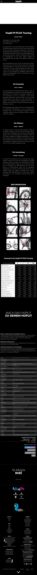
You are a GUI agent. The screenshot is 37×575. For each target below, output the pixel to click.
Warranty (9, 529)
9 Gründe (9, 532)
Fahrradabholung (9, 543)
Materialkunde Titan (27, 521)
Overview (9, 518)
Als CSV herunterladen (8, 263)
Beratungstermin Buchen (9, 551)
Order (9, 527)
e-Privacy (27, 569)
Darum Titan (28, 524)
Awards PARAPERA (27, 532)
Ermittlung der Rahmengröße (9, 540)
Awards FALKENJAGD (27, 530)
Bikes (9, 526)
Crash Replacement (9, 530)
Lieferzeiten (9, 544)
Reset (33, 455)
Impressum (32, 569)
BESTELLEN (30, 447)
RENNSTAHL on (9, 561)
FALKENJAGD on (9, 560)
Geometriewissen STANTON (9, 538)
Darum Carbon (27, 522)
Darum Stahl (28, 523)
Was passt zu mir (27, 525)
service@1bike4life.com (28, 548)
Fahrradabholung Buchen (9, 554)
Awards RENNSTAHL (27, 531)
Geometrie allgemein (9, 542)
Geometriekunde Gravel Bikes (9, 541)
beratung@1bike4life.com (16, 351)
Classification (9, 531)
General (9, 525)
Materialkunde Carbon (27, 519)
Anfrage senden (31, 450)
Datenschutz (22, 569)
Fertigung (27, 518)
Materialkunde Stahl (27, 520)
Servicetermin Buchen (9, 553)
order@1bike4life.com (23, 343)
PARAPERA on (9, 562)
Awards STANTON (28, 533)
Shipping (9, 528)
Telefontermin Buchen (9, 552)
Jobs (9, 520)
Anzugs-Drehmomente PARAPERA (9, 537)
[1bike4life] (18, 1)
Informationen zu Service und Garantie (9, 546)
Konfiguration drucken (30, 452)
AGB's (28, 570)
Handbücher (9, 545)
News (9, 519)
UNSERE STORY (18, 479)
